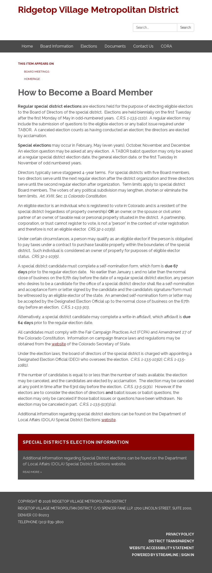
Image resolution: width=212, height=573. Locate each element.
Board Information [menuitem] (56, 46)
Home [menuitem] (27, 46)
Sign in (187, 555)
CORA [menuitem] (166, 46)
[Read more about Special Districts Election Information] (106, 457)
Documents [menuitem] (115, 46)
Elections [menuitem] (89, 46)
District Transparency (171, 541)
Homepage (32, 79)
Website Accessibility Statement (161, 548)
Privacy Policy (180, 534)
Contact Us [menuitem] (143, 46)
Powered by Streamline (155, 555)
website (59, 344)
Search (185, 27)
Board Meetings (36, 71)
